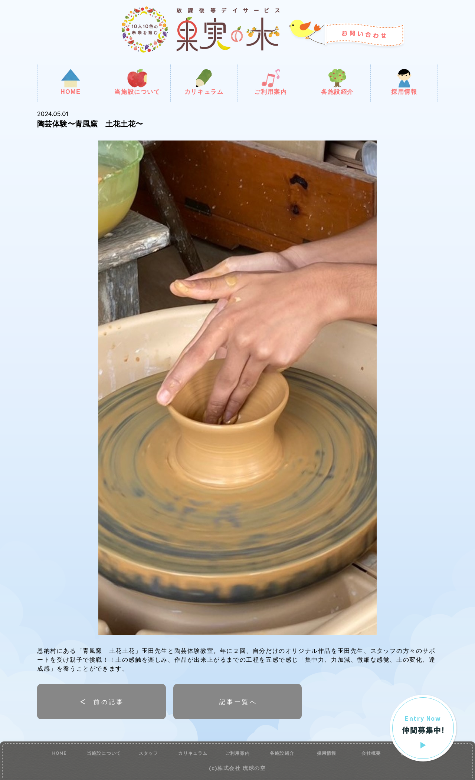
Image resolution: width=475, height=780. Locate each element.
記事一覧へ (238, 702)
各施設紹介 (337, 82)
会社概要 (371, 753)
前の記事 (109, 702)
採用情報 (404, 82)
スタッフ (148, 753)
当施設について (137, 82)
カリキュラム (204, 82)
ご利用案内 (270, 82)
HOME (70, 82)
